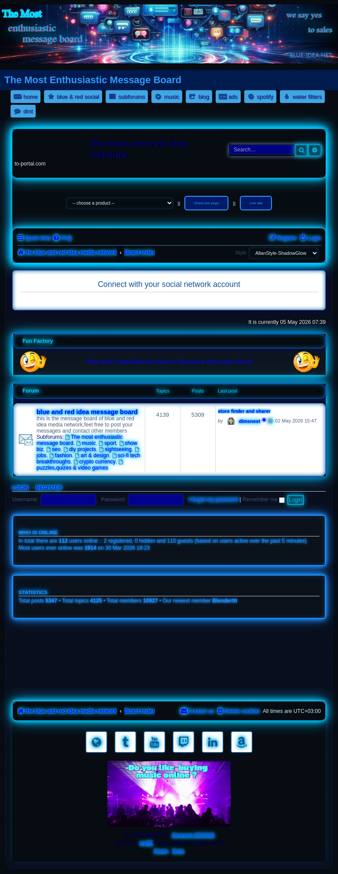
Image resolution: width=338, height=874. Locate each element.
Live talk (256, 203)
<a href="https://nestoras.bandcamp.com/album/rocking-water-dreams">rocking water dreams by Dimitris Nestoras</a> (169, 637)
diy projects (79, 449)
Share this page (206, 203)
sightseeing (115, 449)
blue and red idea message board (87, 411)
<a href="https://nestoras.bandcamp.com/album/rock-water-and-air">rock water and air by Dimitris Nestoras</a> (169, 661)
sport (107, 443)
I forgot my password (213, 499)
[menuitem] (62, 238)
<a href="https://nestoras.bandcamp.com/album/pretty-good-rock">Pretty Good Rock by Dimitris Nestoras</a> (169, 686)
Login (20, 487)
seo (53, 449)
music (86, 443)
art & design (92, 455)
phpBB (146, 843)
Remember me (263, 499)
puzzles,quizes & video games (80, 465)
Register (49, 487)
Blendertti (225, 601)
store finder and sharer (244, 411)
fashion (60, 455)
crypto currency (94, 462)
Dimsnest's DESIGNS (193, 835)
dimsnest (249, 421)
